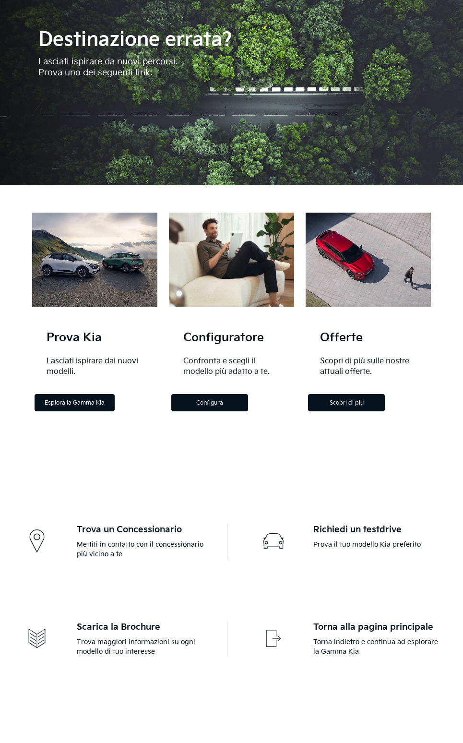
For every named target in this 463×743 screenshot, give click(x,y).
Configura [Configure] (209, 403)
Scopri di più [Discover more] (347, 403)
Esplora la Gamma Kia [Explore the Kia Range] (75, 403)
